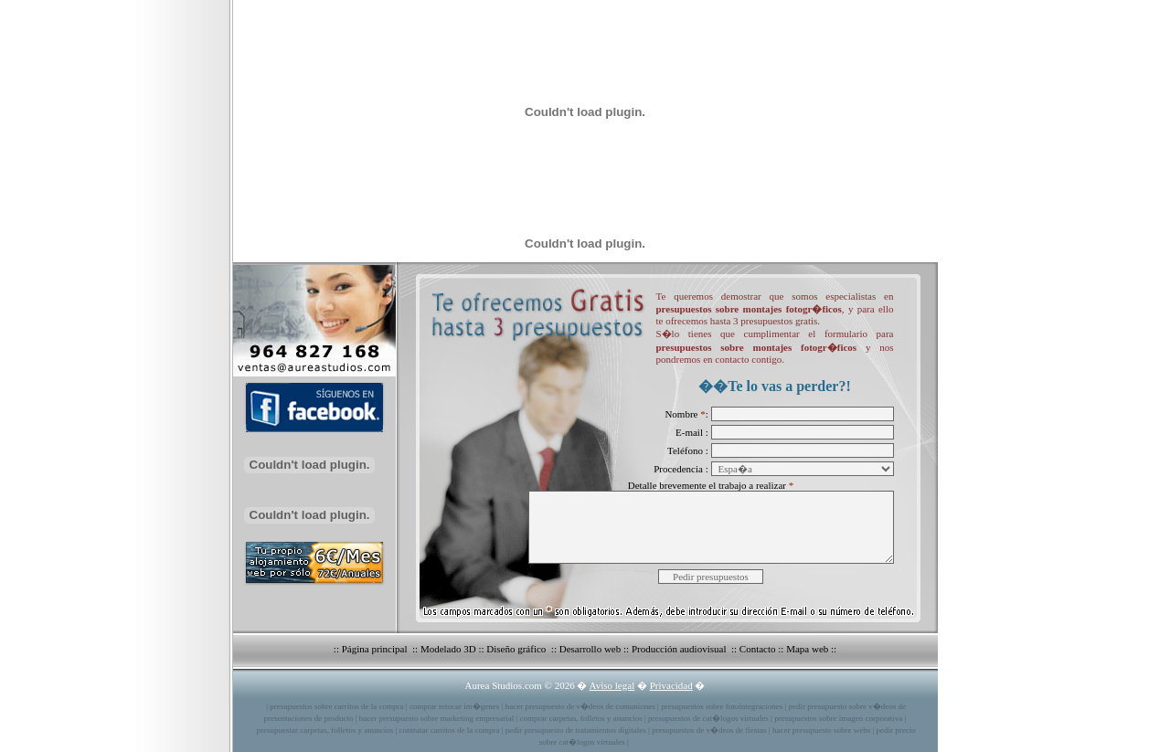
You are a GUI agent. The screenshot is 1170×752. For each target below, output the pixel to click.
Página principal (376, 648)
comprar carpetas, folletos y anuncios (581, 718)
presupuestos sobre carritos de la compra (336, 706)
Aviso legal (612, 685)
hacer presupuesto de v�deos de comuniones (580, 706)
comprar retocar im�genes (454, 706)
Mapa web (807, 648)
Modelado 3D (448, 648)
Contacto (757, 648)
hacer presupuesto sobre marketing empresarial (436, 718)
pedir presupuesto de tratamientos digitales (575, 730)
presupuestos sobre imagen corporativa (838, 718)
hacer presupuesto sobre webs (821, 730)
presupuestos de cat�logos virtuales (708, 718)
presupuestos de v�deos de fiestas (709, 730)
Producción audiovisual (680, 648)
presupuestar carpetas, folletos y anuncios (325, 730)
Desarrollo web (590, 648)
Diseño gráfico (517, 648)
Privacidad (671, 685)
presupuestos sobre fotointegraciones (721, 706)
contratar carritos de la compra (449, 730)
